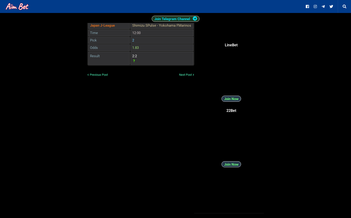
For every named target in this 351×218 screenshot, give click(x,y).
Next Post (185, 74)
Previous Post (99, 74)
